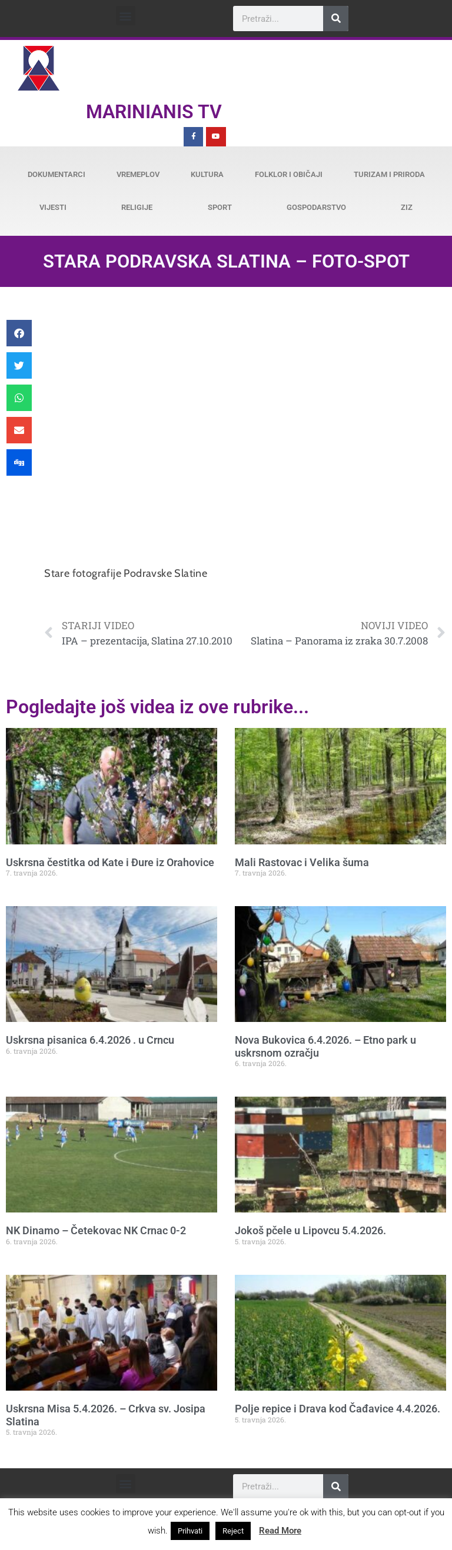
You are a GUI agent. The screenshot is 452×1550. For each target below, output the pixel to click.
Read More (280, 1530)
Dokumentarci (56, 174)
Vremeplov (138, 174)
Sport (220, 207)
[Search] (335, 18)
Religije (136, 207)
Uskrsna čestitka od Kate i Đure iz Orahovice (110, 862)
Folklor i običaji (289, 174)
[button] (125, 15)
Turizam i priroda (389, 174)
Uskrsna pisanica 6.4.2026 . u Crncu (90, 1040)
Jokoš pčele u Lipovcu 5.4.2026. (310, 1230)
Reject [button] (233, 1530)
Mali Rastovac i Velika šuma (302, 862)
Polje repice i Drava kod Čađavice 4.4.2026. (337, 1408)
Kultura (207, 174)
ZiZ (407, 207)
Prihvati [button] (190, 1530)
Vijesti (53, 207)
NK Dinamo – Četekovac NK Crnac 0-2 (96, 1230)
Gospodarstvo (316, 207)
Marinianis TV (154, 112)
